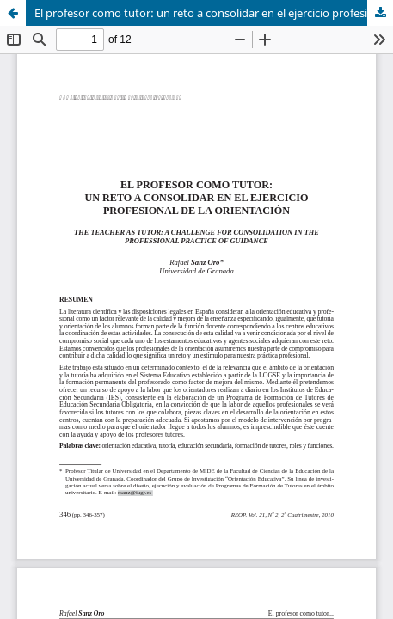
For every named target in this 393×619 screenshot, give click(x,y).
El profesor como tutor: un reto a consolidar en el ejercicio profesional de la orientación (213, 13)
